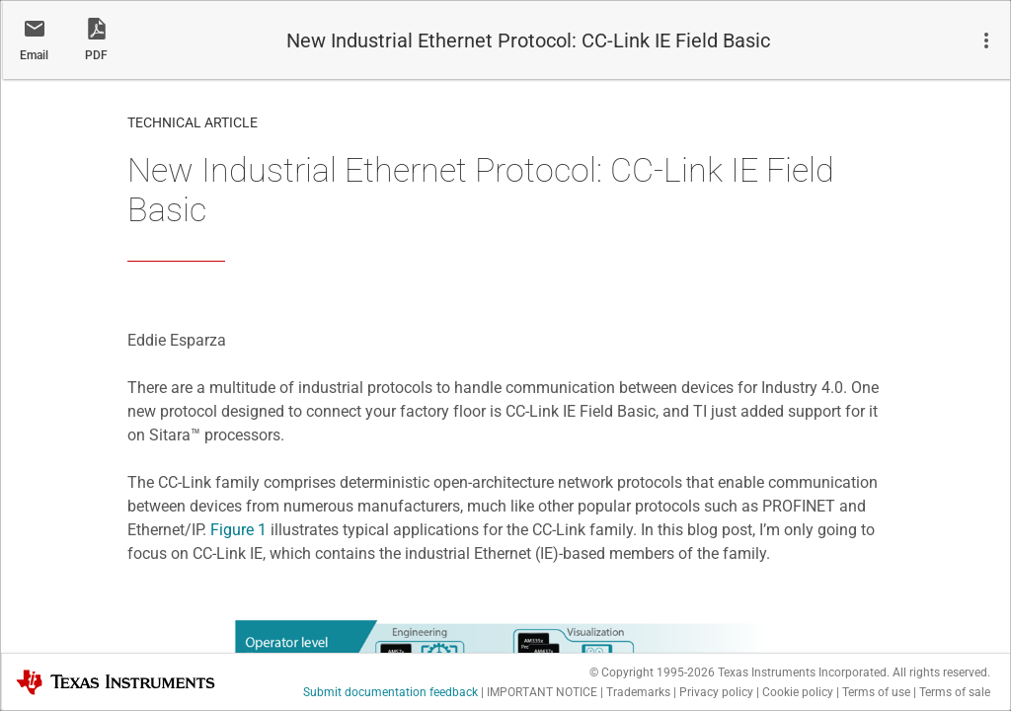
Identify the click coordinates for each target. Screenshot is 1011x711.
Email (34, 55)
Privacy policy (716, 692)
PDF (96, 55)
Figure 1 (238, 529)
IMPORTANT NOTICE (542, 692)
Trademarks (638, 692)
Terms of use (876, 692)
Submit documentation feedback (390, 692)
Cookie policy (797, 692)
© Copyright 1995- (652, 672)
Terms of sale (954, 692)
